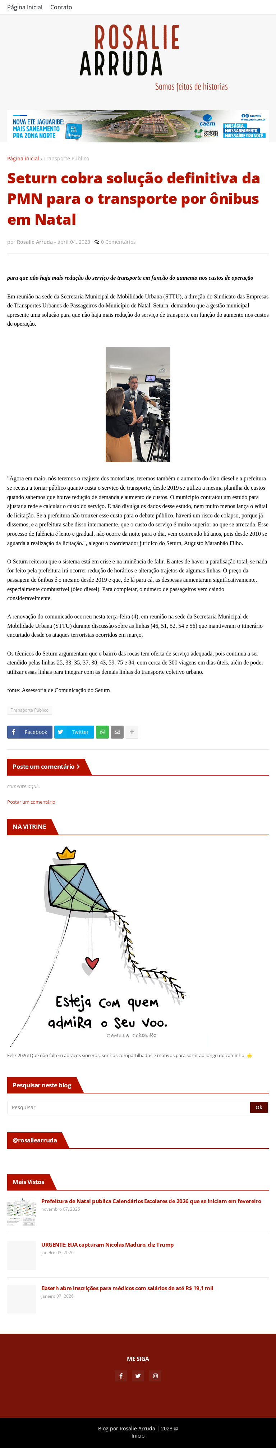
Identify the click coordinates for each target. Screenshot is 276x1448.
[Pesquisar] (129, 1107)
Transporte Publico (66, 158)
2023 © (169, 1428)
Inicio (138, 1435)
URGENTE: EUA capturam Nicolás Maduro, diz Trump (107, 1244)
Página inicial (23, 158)
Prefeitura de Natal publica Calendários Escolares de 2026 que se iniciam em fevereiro (151, 1201)
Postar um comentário (31, 802)
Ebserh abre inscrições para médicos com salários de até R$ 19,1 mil (127, 1288)
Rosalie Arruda (137, 1428)
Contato (61, 7)
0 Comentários (118, 241)
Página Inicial (24, 7)
